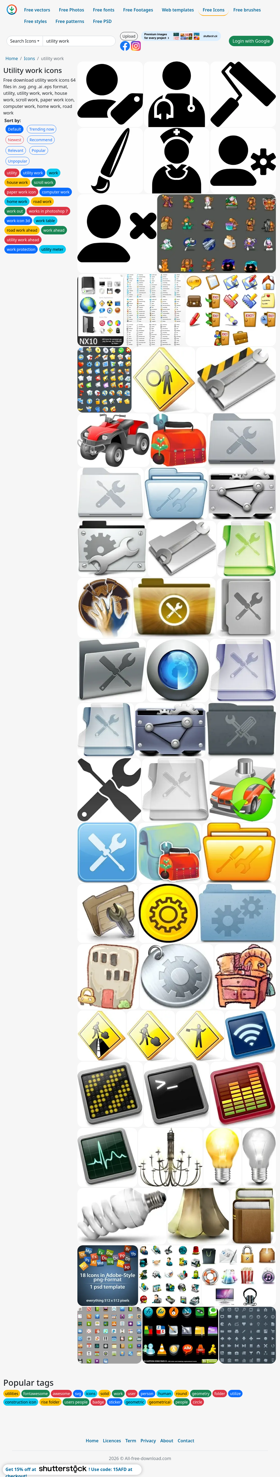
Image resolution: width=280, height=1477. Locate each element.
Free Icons (213, 10)
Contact (186, 1441)
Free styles (35, 21)
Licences (112, 1441)
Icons (29, 58)
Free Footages (138, 10)
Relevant (16, 150)
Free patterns (70, 21)
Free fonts (104, 10)
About (166, 1441)
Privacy (148, 1441)
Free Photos (71, 10)
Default (14, 129)
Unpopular (17, 161)
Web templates (178, 10)
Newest (14, 139)
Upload (128, 36)
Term (130, 1441)
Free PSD (102, 21)
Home (11, 58)
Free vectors (37, 10)
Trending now (41, 129)
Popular (39, 150)
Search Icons (23, 41)
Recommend (41, 139)
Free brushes (247, 10)
